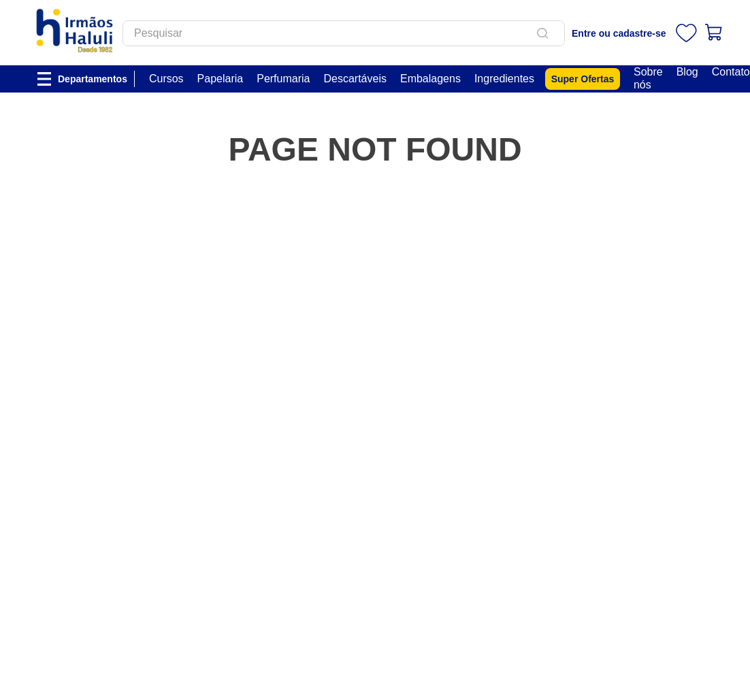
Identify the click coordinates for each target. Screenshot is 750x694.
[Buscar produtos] (545, 33)
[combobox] (344, 33)
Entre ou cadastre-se (619, 33)
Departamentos (92, 78)
